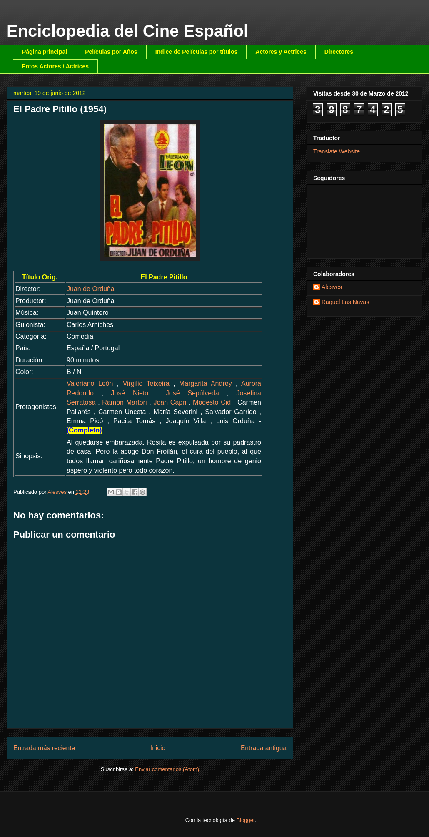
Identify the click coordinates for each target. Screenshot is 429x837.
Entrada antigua (264, 748)
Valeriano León (90, 383)
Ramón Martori (124, 402)
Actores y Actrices (280, 51)
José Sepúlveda (192, 393)
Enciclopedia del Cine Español (127, 31)
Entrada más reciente (44, 748)
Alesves (332, 287)
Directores (338, 51)
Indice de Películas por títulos (196, 51)
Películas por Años (111, 51)
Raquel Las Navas (345, 302)
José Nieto (130, 393)
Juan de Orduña (91, 288)
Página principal (44, 51)
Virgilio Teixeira (146, 383)
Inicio (157, 748)
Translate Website (336, 151)
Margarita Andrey (205, 383)
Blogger (246, 820)
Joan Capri (169, 402)
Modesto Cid (212, 402)
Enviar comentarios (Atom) (167, 769)
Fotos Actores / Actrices (55, 66)
